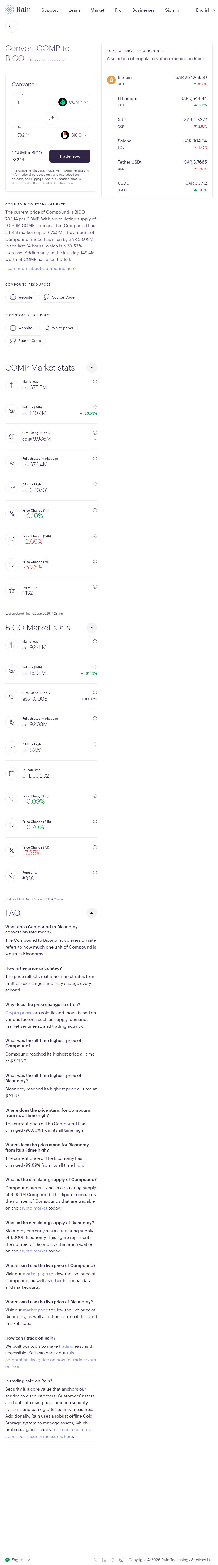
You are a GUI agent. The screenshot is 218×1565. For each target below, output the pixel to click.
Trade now (69, 156)
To (19, 126)
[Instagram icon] (121, 1560)
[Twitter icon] (96, 1560)
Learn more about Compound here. (41, 268)
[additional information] (95, 381)
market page (35, 1273)
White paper (58, 328)
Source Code (59, 297)
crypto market (33, 1207)
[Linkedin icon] (104, 1560)
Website (21, 297)
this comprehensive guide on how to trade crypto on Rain (50, 1359)
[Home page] (18, 9)
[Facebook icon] (113, 1560)
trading (66, 1345)
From (21, 94)
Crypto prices (18, 1012)
